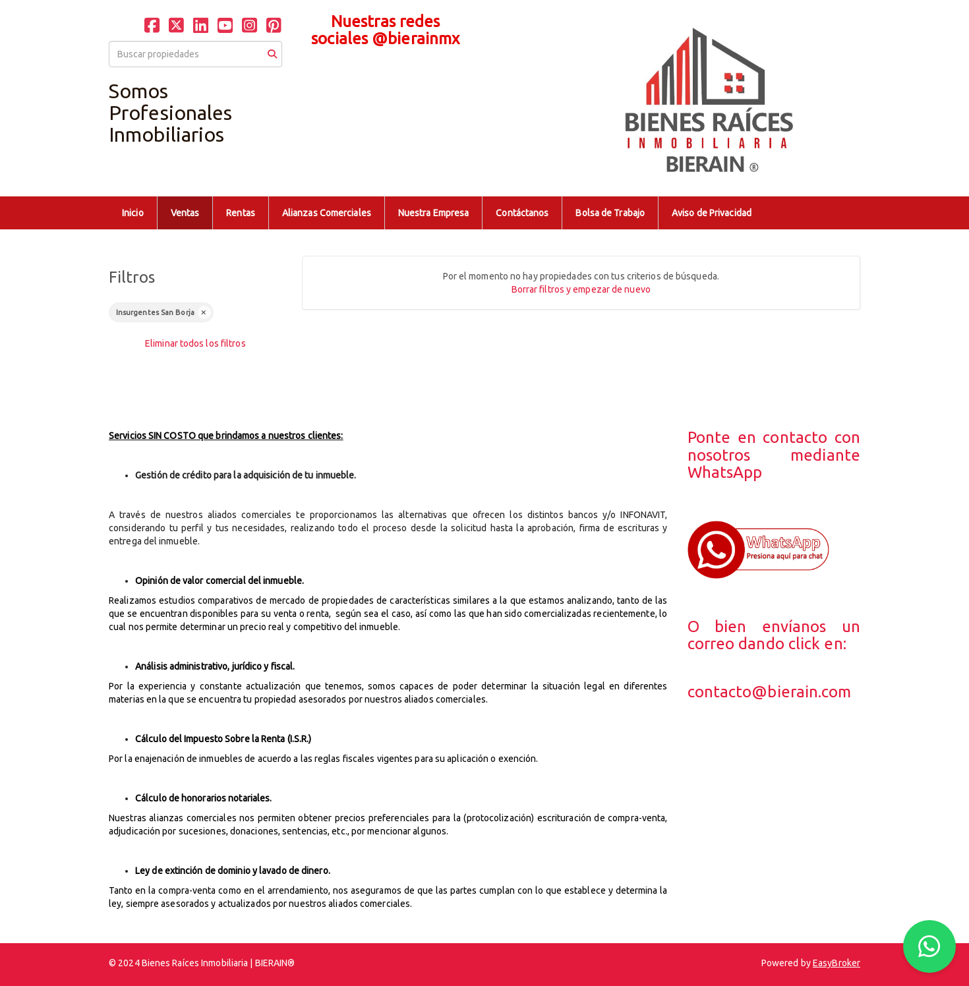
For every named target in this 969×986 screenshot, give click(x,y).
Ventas (185, 213)
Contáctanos (522, 213)
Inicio (133, 213)
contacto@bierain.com (770, 692)
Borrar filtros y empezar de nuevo (581, 289)
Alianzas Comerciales (326, 213)
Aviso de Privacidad (711, 213)
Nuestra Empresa (433, 213)
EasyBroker (836, 963)
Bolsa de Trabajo (610, 213)
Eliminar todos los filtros (195, 343)
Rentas (240, 213)
